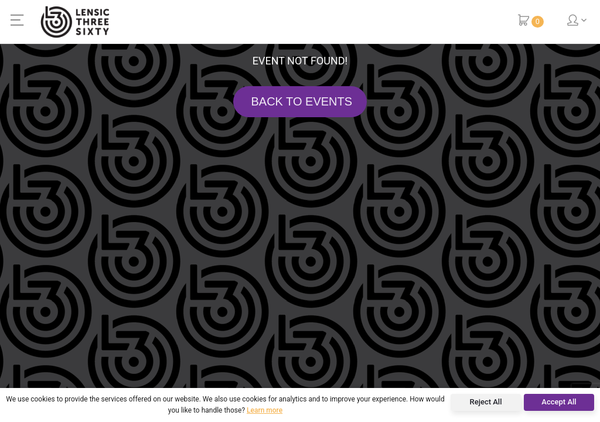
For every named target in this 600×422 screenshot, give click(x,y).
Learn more (264, 410)
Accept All (558, 401)
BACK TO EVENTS (300, 101)
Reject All (486, 401)
